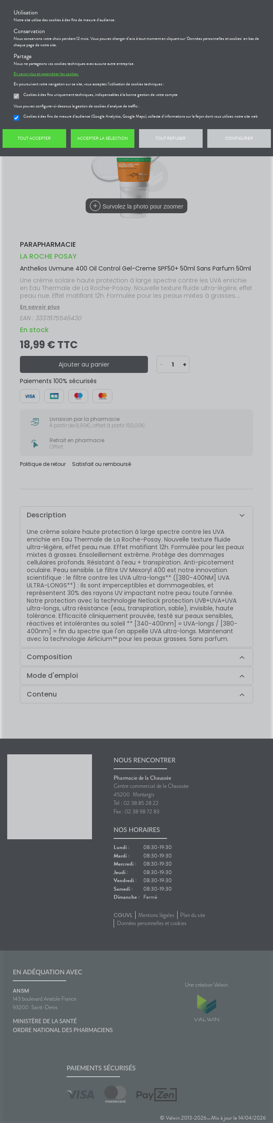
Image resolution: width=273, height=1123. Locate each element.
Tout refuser (171, 138)
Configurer (239, 138)
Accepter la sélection (102, 138)
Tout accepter (34, 138)
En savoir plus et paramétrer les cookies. (46, 74)
